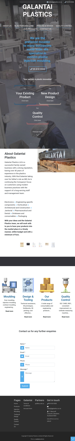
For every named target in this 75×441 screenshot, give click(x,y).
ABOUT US (7, 26)
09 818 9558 (69, 2)
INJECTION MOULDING (24, 26)
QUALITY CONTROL (64, 26)
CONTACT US (45, 29)
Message (24, 369)
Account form (28, 408)
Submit (25, 386)
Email (22, 352)
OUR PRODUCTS (30, 29)
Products (17, 406)
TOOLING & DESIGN (45, 26)
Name (22, 344)
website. (40, 439)
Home (16, 403)
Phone (22, 361)
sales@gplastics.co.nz (54, 2)
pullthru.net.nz (39, 403)
